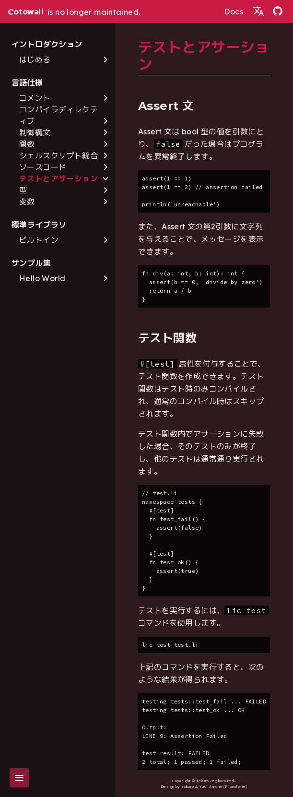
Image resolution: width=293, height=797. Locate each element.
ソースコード (42, 167)
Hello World (42, 278)
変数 (27, 201)
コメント (35, 98)
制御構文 (35, 132)
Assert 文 (166, 106)
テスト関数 (167, 338)
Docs (233, 11)
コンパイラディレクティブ (58, 115)
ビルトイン (39, 240)
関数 (27, 144)
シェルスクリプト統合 (58, 155)
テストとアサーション (58, 178)
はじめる (35, 59)
